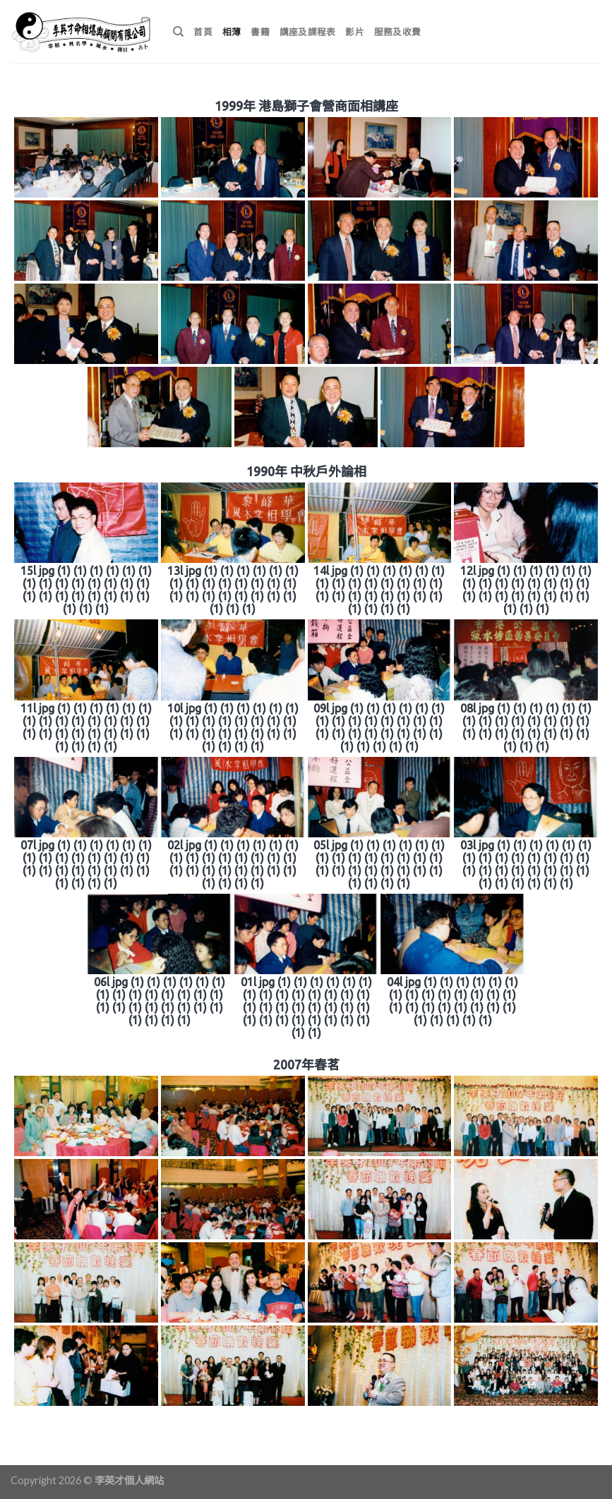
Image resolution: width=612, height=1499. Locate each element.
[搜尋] (178, 31)
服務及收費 (397, 31)
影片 (354, 31)
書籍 (260, 31)
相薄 (231, 31)
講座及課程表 (308, 31)
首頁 (202, 31)
